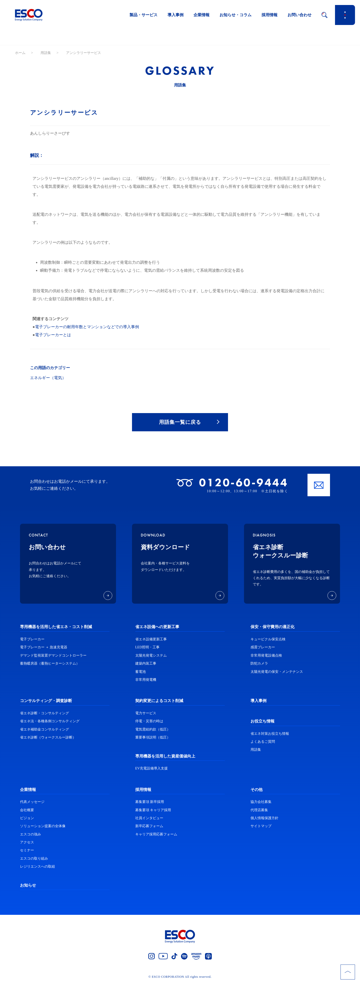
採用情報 (270, 15)
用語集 (45, 53)
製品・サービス (144, 15)
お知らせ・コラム (236, 15)
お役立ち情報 (262, 722)
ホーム (20, 53)
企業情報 (202, 15)
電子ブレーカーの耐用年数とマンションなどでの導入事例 (87, 327)
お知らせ (28, 885)
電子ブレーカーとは (53, 335)
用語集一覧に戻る (180, 422)
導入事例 (176, 15)
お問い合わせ (300, 15)
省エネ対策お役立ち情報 (269, 734)
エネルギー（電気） (48, 378)
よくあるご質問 (262, 742)
